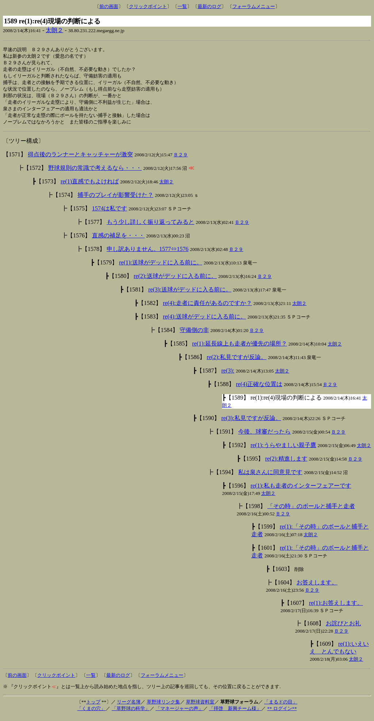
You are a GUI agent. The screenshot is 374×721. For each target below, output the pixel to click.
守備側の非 (194, 334)
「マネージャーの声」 (179, 713)
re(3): (227, 375)
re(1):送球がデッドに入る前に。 (160, 267)
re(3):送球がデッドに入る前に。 (190, 294)
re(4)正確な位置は (259, 388)
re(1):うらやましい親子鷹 (283, 449)
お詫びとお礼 (343, 628)
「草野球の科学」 (131, 713)
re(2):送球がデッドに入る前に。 (175, 280)
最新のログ (209, 6)
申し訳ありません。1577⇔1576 (147, 253)
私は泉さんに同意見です (270, 476)
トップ (93, 706)
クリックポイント (148, 6)
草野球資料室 (200, 706)
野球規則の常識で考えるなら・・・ (95, 172)
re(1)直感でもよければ (90, 186)
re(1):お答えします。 (336, 607)
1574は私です (109, 213)
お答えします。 (317, 587)
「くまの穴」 (91, 713)
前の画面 (108, 6)
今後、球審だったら (264, 436)
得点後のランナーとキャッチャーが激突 (80, 159)
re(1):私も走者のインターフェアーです (301, 490)
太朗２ (54, 30)
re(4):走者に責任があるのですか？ (207, 307)
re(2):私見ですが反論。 (237, 361)
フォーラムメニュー (253, 6)
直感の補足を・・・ (118, 240)
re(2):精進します (286, 463)
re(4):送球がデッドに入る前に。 (204, 321)
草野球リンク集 (163, 706)
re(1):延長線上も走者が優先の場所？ (239, 348)
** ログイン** (282, 713)
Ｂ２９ (180, 159)
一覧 (182, 6)
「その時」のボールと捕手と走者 (311, 510)
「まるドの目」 (280, 706)
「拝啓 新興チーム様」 (235, 713)
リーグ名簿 (129, 706)
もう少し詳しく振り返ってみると (150, 226)
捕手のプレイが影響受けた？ (115, 199)
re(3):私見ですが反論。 (251, 422)
